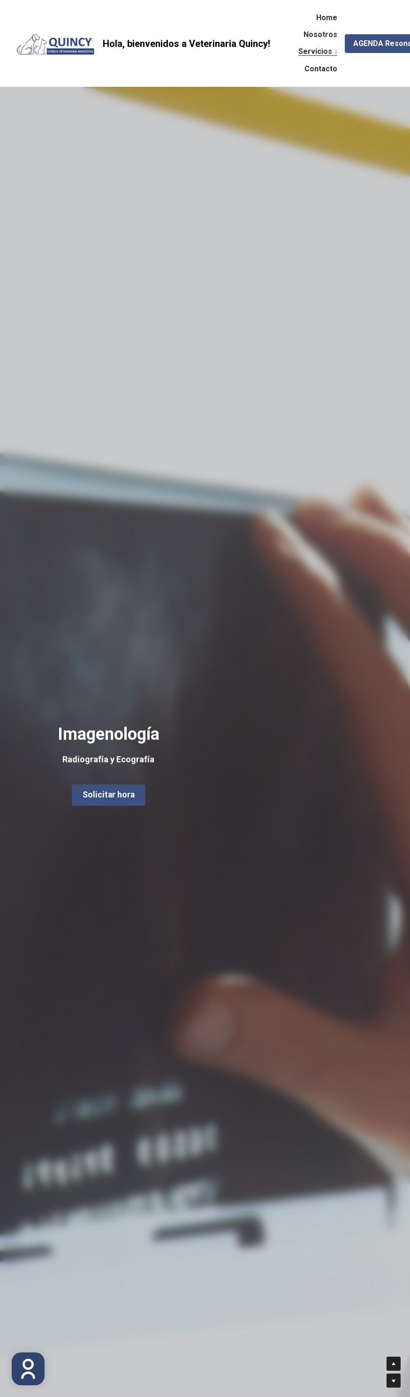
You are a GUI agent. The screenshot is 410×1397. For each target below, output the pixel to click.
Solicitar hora (107, 792)
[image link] (55, 42)
